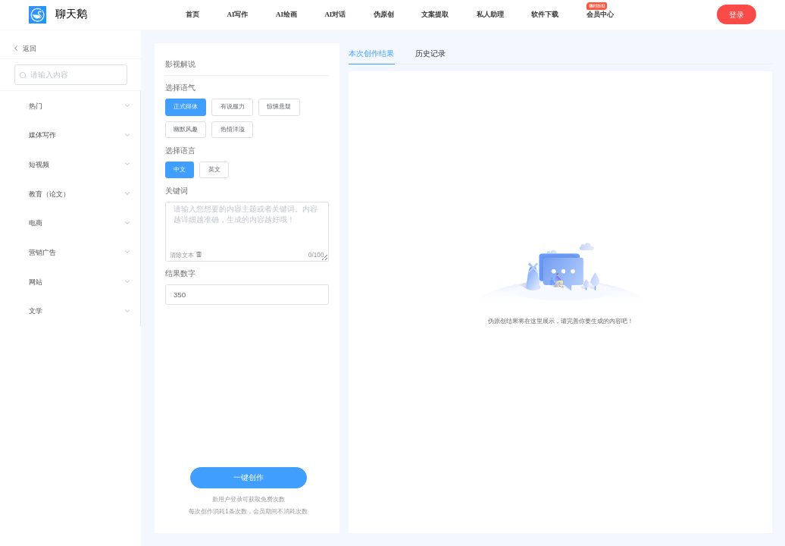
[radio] (186, 107)
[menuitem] (70, 106)
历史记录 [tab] (430, 53)
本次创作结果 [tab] (371, 53)
